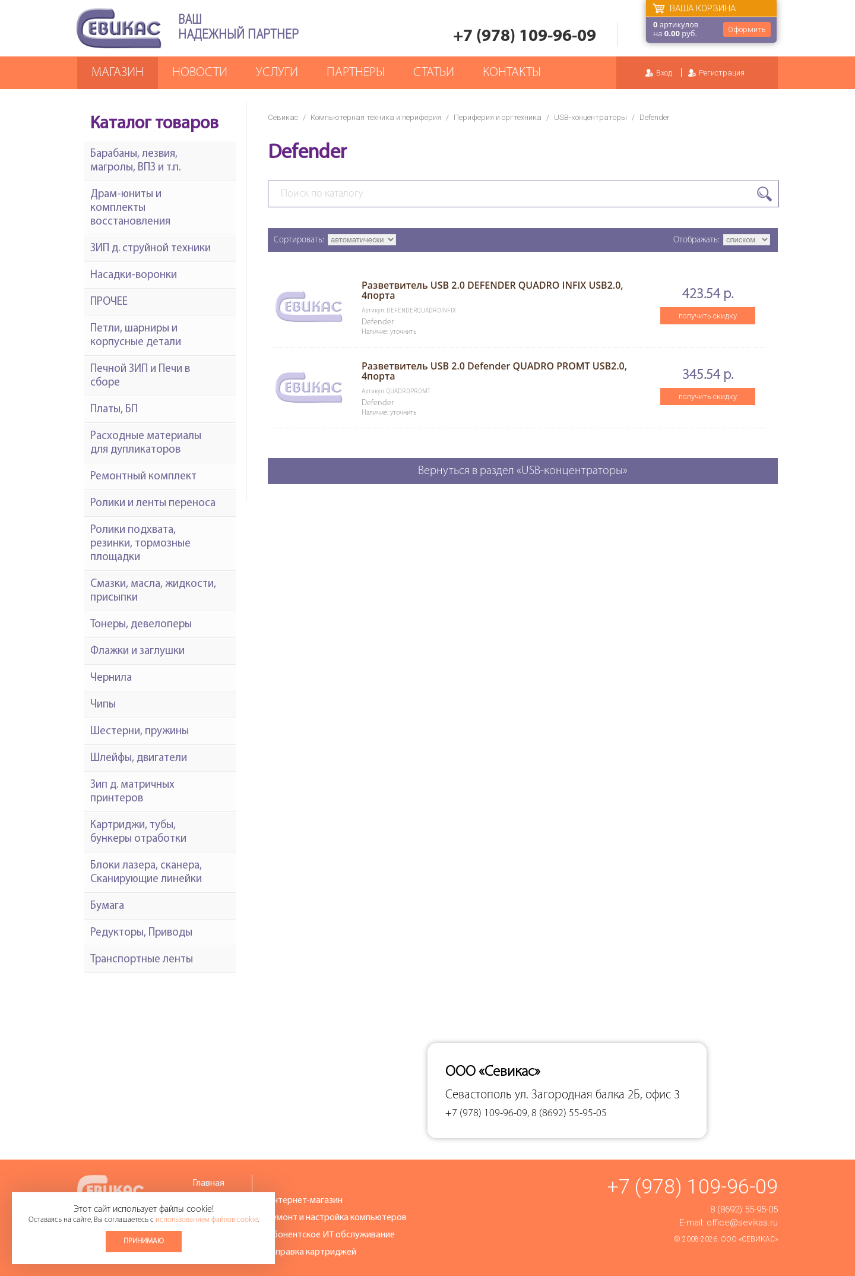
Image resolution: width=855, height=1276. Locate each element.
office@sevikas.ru (742, 1222)
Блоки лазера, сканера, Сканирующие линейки (146, 872)
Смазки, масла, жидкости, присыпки (153, 591)
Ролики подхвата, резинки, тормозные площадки (140, 544)
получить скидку (708, 315)
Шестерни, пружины (139, 731)
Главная (208, 1183)
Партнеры (356, 73)
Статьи (433, 73)
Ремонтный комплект (143, 476)
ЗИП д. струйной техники (150, 248)
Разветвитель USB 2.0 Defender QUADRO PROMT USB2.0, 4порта (494, 371)
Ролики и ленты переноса (153, 503)
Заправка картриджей (311, 1252)
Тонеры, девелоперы (141, 624)
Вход (664, 72)
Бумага (107, 906)
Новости (199, 73)
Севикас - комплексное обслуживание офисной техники (118, 28)
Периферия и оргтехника (498, 117)
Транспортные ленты (141, 959)
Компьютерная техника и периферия (376, 117)
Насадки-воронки (133, 275)
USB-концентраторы (590, 117)
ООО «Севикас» (749, 1239)
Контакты (512, 73)
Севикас (283, 117)
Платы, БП (114, 409)
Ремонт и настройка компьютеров (337, 1218)
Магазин (117, 73)
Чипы (103, 704)
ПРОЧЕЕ (109, 302)
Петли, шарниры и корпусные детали (135, 335)
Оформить (747, 29)
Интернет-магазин (305, 1200)
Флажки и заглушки (137, 651)
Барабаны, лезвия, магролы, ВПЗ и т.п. (135, 161)
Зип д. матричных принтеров (132, 791)
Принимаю (144, 1241)
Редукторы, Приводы (141, 933)
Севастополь (478, 1095)
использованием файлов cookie (207, 1220)
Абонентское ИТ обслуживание (331, 1235)
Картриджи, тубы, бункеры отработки (138, 832)
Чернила (111, 678)
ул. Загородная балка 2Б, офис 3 (597, 1095)
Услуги (277, 73)
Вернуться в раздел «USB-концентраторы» (523, 471)
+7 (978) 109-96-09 (524, 36)
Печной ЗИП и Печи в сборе (140, 376)
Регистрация (722, 72)
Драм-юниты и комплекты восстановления (130, 208)
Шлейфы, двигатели (138, 758)
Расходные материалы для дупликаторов (145, 443)
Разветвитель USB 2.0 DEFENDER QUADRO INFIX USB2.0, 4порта (492, 290)
